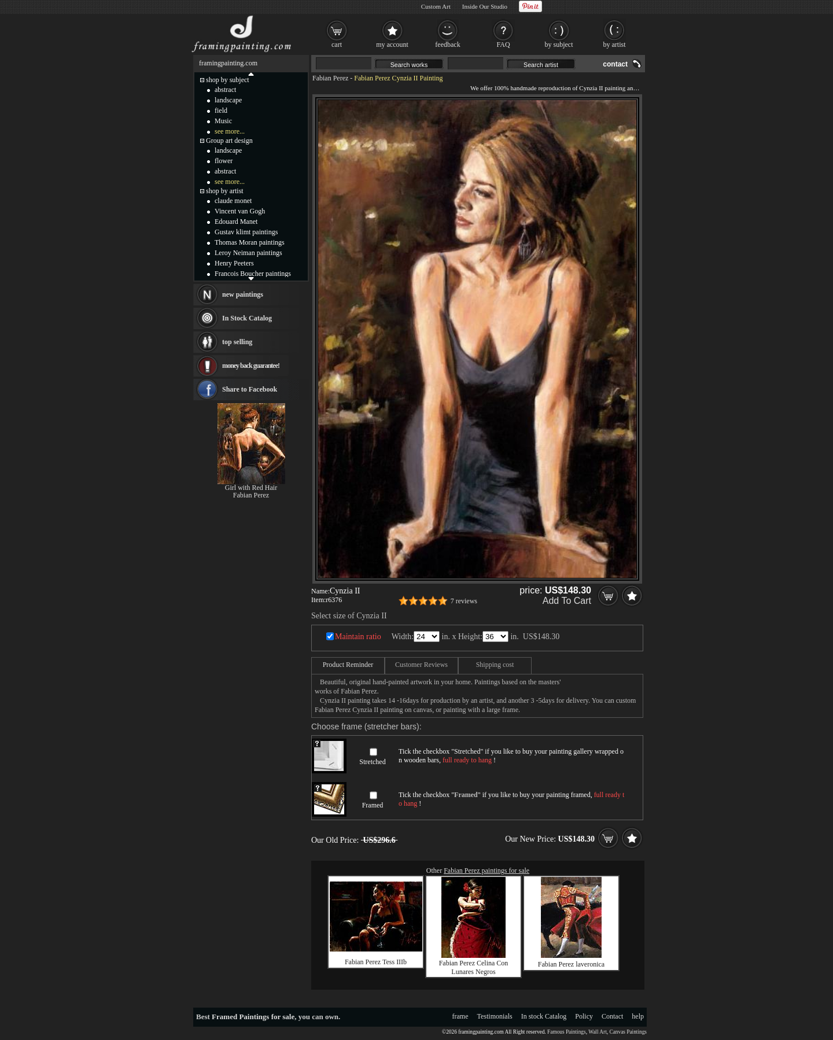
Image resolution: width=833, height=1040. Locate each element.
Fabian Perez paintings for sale (486, 870)
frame (460, 1016)
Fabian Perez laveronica (571, 964)
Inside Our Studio (484, 6)
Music (223, 121)
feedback (447, 44)
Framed (373, 805)
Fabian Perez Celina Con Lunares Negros (473, 967)
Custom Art (436, 6)
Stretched (372, 762)
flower (224, 161)
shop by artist (225, 191)
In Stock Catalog (247, 318)
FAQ (503, 44)
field (221, 110)
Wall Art (597, 1032)
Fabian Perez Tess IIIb (376, 962)
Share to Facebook (249, 389)
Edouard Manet (236, 221)
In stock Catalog (544, 1016)
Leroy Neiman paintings (248, 253)
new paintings (242, 294)
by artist (614, 44)
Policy (584, 1016)
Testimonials (495, 1016)
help (638, 1016)
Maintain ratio (358, 636)
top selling (237, 342)
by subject (559, 44)
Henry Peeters (234, 263)
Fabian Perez (330, 78)
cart (336, 44)
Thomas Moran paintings (250, 242)
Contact (612, 1016)
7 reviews (464, 601)
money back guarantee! (250, 366)
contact (615, 64)
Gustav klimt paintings (246, 232)
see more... (230, 131)
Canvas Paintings (628, 1032)
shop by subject (227, 80)
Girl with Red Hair (251, 488)
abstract (225, 90)
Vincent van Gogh (240, 211)
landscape (228, 100)
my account (392, 44)
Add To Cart (567, 601)
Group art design (229, 141)
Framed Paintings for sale (253, 1016)
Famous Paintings (566, 1032)
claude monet (233, 201)
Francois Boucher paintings (253, 274)
